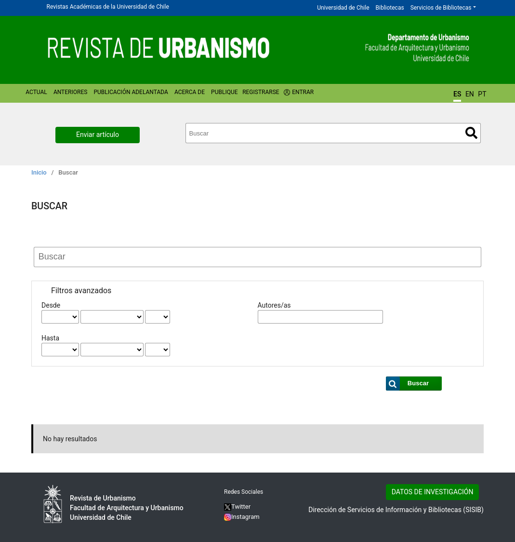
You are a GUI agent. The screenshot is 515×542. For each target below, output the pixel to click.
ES (457, 94)
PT (482, 94)
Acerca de (189, 92)
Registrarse (260, 92)
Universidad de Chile (343, 7)
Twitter (237, 506)
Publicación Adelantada (130, 92)
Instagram (242, 516)
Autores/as (274, 305)
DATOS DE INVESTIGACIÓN (433, 492)
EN (469, 94)
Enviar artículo (97, 134)
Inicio (39, 172)
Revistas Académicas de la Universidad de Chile (108, 6)
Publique (224, 92)
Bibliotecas (390, 7)
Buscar (471, 133)
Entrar (303, 92)
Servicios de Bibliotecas (441, 7)
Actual (36, 92)
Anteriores (70, 92)
